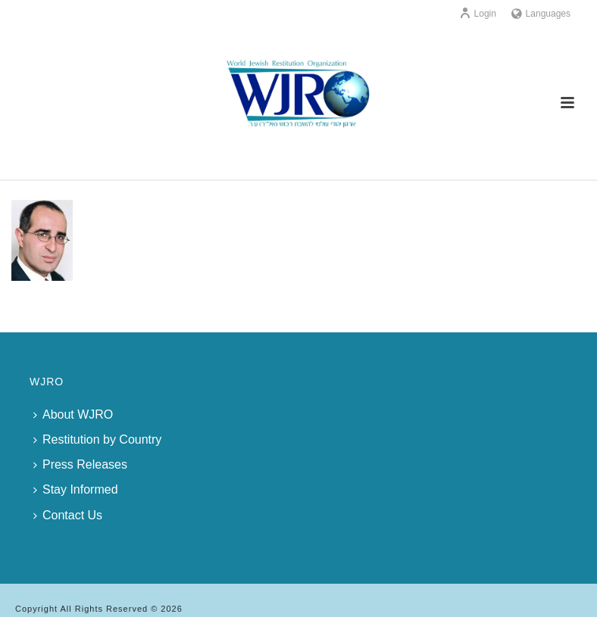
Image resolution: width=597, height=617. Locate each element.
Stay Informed (75, 489)
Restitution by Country (97, 439)
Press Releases (80, 464)
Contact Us (67, 515)
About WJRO (73, 414)
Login (477, 13)
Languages (540, 13)
